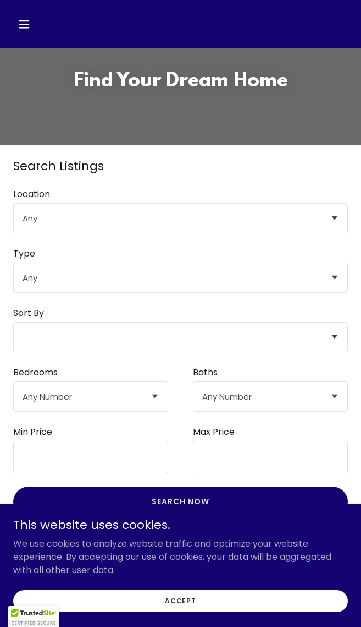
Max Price (214, 432)
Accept (180, 600)
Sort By (28, 313)
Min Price (32, 432)
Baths (205, 372)
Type (24, 253)
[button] (51, 24)
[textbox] (90, 457)
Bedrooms (35, 372)
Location (31, 194)
